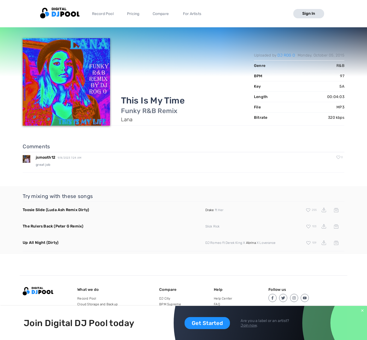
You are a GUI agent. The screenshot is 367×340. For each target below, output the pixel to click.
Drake (209, 210)
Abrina (251, 243)
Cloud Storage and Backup (97, 304)
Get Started (207, 323)
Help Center (223, 298)
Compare (161, 13)
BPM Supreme (170, 304)
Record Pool (103, 13)
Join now (249, 325)
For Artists (192, 13)
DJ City (164, 298)
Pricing (133, 13)
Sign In (308, 13)
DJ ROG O (286, 55)
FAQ (217, 304)
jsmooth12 (45, 157)
